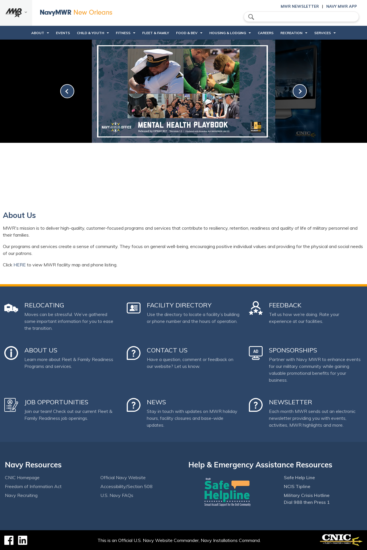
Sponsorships (293, 350)
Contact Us (167, 350)
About (37, 33)
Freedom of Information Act (33, 486)
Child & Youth (90, 33)
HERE (19, 265)
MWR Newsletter (300, 6)
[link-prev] (67, 91)
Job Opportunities (56, 402)
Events (63, 33)
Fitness (123, 33)
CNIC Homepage (22, 477)
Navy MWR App (341, 6)
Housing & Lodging (227, 33)
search (251, 17)
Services (322, 33)
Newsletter (290, 402)
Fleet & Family (155, 33)
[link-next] (300, 91)
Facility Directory (179, 305)
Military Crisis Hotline (306, 495)
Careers (266, 33)
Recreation (291, 33)
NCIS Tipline (297, 486)
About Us (40, 350)
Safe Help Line (299, 477)
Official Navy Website (123, 477)
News (156, 402)
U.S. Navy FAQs (116, 495)
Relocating (44, 305)
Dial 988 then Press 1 (307, 502)
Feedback (285, 305)
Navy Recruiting (21, 495)
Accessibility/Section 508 (126, 486)
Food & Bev (187, 33)
